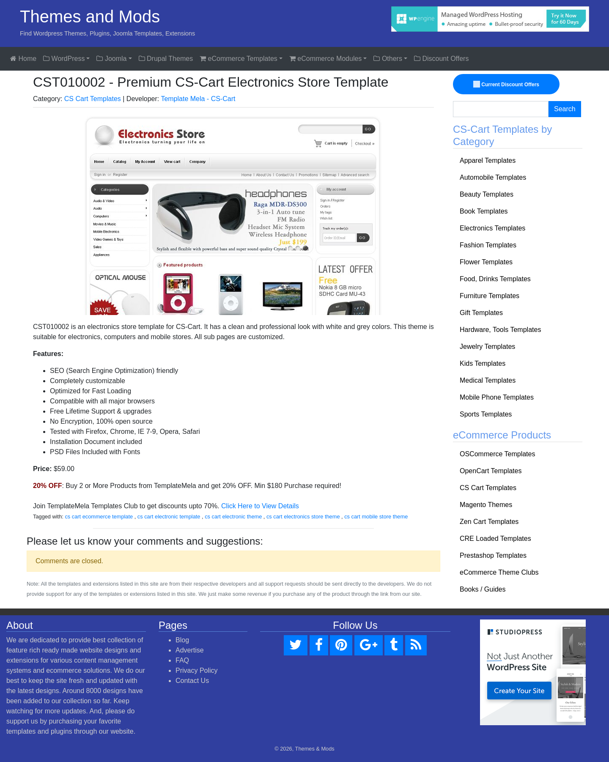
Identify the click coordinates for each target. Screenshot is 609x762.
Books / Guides (483, 589)
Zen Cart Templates (489, 521)
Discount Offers (441, 58)
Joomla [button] (111, 58)
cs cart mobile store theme (376, 516)
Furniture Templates (489, 295)
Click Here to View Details (260, 506)
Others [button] (387, 58)
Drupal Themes (166, 58)
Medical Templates (488, 380)
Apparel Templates (488, 160)
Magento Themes (486, 504)
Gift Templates (481, 312)
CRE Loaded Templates (495, 538)
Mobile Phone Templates (497, 397)
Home (23, 58)
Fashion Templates (488, 245)
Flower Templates (486, 262)
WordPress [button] (64, 58)
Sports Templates (486, 414)
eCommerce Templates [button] (238, 58)
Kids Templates (482, 363)
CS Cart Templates (92, 98)
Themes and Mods (90, 16)
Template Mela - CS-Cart (198, 98)
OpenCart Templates (490, 470)
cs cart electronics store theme (303, 516)
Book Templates (484, 211)
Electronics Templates (492, 228)
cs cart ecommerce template (99, 516)
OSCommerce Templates (497, 454)
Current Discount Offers (506, 85)
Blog (182, 640)
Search (565, 108)
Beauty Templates (486, 194)
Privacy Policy (197, 670)
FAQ (182, 660)
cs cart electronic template (168, 516)
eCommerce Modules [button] (325, 58)
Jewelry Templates (487, 346)
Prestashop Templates (493, 555)
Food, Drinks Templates (495, 278)
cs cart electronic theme (233, 516)
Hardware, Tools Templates (500, 329)
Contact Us (192, 680)
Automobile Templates (493, 177)
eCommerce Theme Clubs (499, 572)
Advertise (190, 650)
